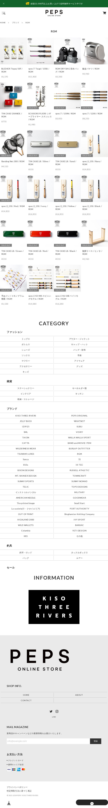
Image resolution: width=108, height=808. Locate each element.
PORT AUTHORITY (79, 508)
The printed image (26, 503)
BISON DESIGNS (26, 470)
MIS (26, 536)
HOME (3, 23)
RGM (79, 454)
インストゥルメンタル (25, 492)
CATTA (25, 443)
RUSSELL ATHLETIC (79, 470)
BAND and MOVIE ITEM (79, 443)
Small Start (79, 503)
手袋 (79, 355)
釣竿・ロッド (26, 552)
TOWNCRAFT (79, 476)
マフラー (26, 360)
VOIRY (79, 432)
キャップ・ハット (79, 344)
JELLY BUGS (26, 421)
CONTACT (26, 700)
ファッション (15, 331)
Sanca (26, 459)
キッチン (79, 393)
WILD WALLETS (26, 525)
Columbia (25, 530)
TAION (25, 437)
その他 (79, 536)
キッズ (26, 371)
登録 (96, 741)
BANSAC (79, 525)
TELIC (26, 487)
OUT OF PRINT (25, 514)
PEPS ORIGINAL (79, 415)
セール (11, 567)
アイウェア (79, 360)
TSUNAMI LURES (25, 454)
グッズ (79, 366)
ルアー (79, 558)
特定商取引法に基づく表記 (19, 791)
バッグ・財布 (79, 349)
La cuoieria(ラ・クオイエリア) (26, 508)
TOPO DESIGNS (79, 487)
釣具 (9, 545)
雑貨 (9, 381)
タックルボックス (79, 552)
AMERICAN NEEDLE (26, 497)
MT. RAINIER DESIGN (26, 476)
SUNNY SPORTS (26, 481)
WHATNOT (79, 421)
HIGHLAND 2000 (25, 519)
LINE (54, 717)
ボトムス (26, 344)
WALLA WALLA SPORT (79, 437)
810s (25, 465)
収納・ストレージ (25, 399)
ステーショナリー (25, 388)
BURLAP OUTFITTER (79, 448)
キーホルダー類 (79, 388)
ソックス (26, 355)
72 (79, 459)
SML (26, 432)
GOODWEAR (79, 497)
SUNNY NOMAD (79, 481)
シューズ (26, 349)
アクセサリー (26, 366)
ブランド (15, 23)
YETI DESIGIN (79, 530)
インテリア (26, 393)
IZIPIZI (25, 426)
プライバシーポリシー (17, 787)
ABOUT (79, 695)
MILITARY (79, 492)
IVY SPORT (79, 519)
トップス (26, 339)
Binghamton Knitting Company (79, 514)
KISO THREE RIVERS (25, 415)
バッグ (26, 558)
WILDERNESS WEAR (26, 448)
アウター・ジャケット (79, 339)
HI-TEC (79, 465)
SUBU (79, 426)
